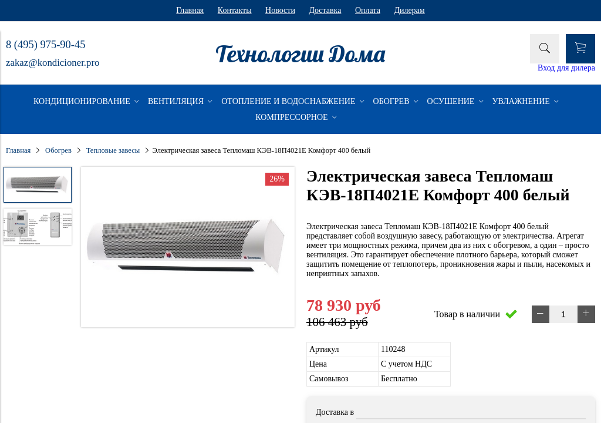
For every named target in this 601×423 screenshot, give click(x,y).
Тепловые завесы (113, 150)
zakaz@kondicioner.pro (52, 62)
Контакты (235, 10)
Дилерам (409, 10)
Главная (190, 10)
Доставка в (335, 412)
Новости (280, 10)
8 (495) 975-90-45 (45, 45)
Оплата (367, 10)
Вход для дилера (566, 67)
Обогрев (58, 150)
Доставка (325, 10)
